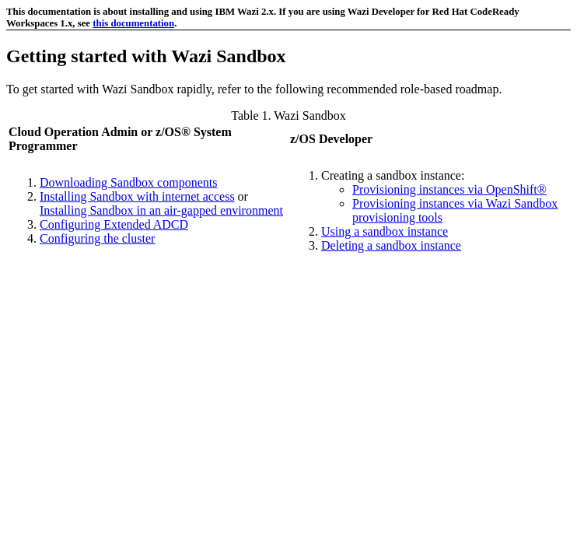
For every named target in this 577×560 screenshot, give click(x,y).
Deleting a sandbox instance (391, 245)
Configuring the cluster (97, 238)
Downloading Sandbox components (128, 182)
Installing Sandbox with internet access (137, 196)
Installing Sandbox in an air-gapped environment (161, 210)
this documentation (133, 23)
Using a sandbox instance (384, 231)
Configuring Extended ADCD (114, 224)
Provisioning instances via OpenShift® (449, 189)
